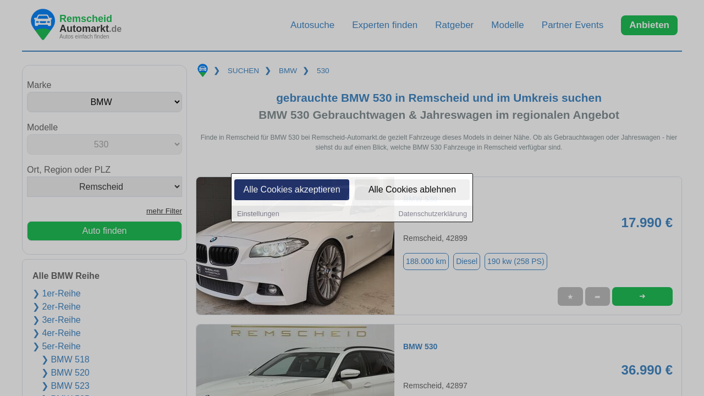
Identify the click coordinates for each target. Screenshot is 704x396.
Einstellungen (258, 215)
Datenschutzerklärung (433, 215)
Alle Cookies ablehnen (412, 190)
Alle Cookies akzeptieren (291, 190)
